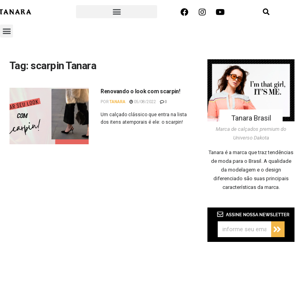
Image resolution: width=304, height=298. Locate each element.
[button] (116, 11)
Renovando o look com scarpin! (140, 91)
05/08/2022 (142, 102)
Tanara (117, 102)
